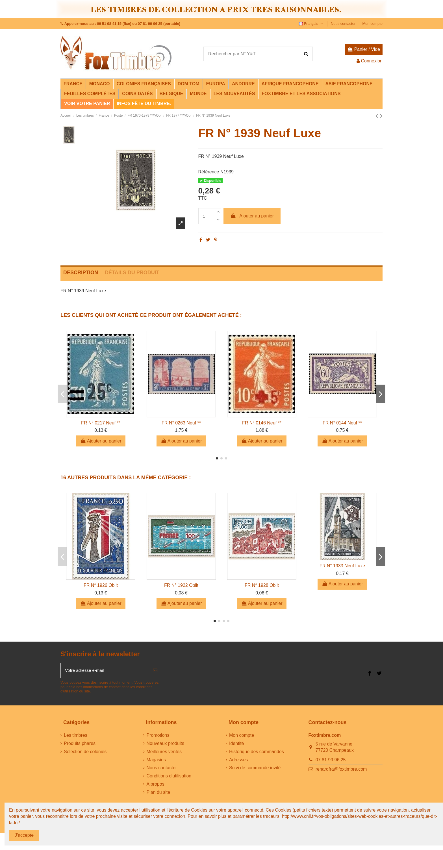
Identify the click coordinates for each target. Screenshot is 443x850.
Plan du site (158, 793)
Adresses (238, 760)
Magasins (156, 760)
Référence (208, 171)
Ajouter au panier (252, 215)
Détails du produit (132, 272)
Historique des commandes (256, 752)
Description (80, 272)
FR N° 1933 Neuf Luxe (342, 565)
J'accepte (24, 835)
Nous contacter (344, 23)
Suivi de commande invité (255, 768)
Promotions (158, 736)
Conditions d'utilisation (169, 777)
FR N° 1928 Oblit (262, 585)
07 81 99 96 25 (331, 760)
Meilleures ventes (164, 752)
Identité (236, 744)
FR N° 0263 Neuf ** (181, 422)
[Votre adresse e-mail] (104, 671)
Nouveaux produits (165, 744)
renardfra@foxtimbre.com (341, 770)
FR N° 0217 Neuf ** (100, 422)
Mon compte (372, 23)
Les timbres (75, 736)
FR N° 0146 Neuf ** (261, 422)
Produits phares (79, 744)
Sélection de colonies (85, 752)
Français (311, 23)
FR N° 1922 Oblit (181, 585)
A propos (155, 785)
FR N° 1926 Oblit (101, 585)
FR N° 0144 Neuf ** (342, 422)
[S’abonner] (155, 671)
